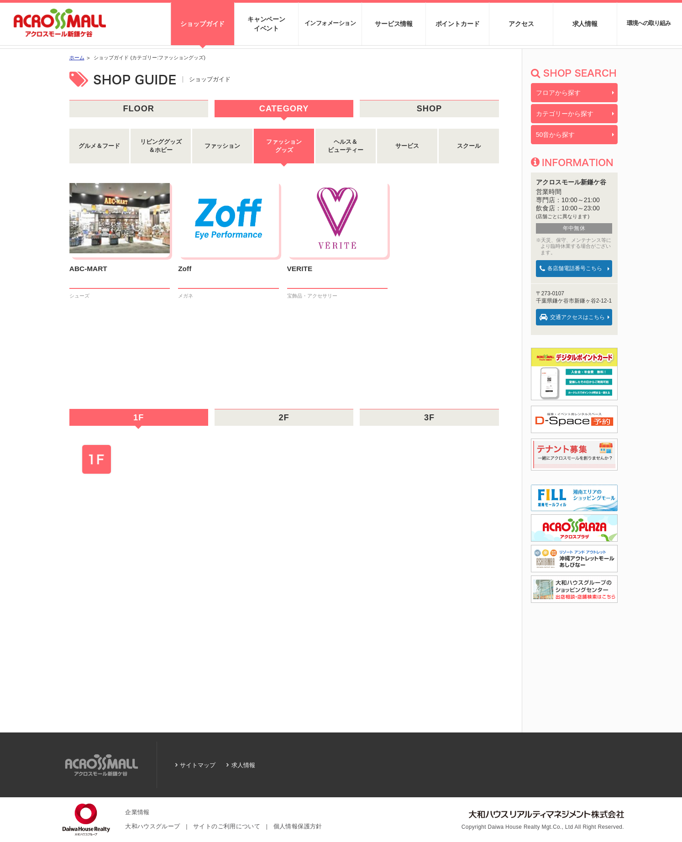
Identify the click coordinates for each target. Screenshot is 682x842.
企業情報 (137, 812)
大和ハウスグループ (152, 826)
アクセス (521, 23)
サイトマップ (197, 765)
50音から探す (555, 134)
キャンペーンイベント (266, 24)
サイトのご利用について (226, 826)
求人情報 (585, 23)
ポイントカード (457, 23)
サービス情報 (394, 23)
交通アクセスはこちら (572, 317)
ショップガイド (202, 23)
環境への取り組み (649, 23)
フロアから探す (558, 92)
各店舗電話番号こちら (571, 268)
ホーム (76, 57)
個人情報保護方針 (297, 826)
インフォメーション (330, 23)
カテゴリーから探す (564, 113)
